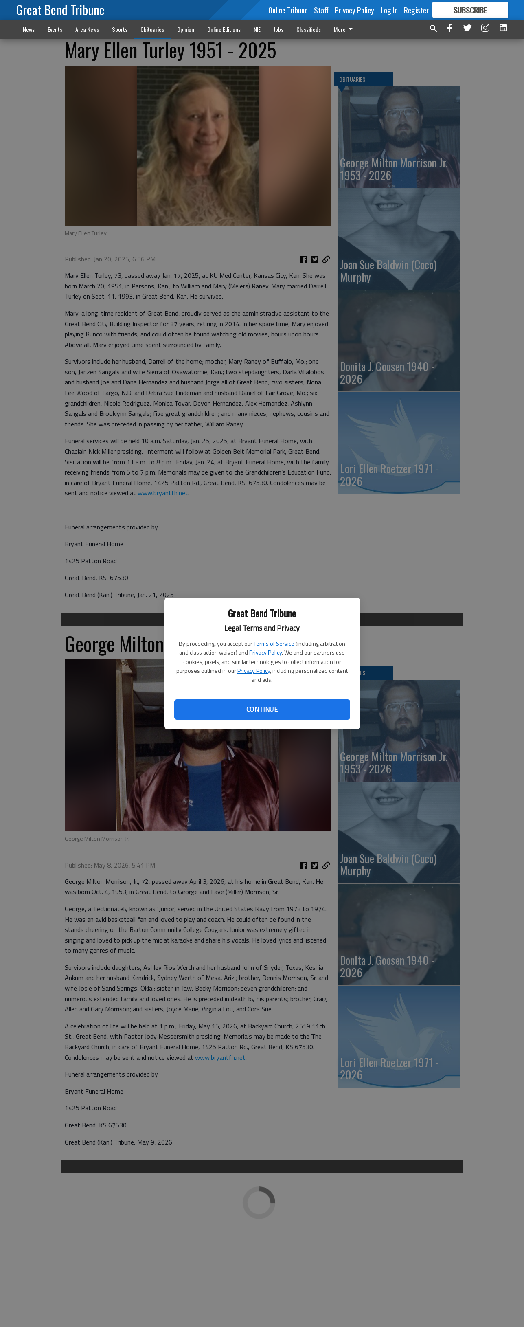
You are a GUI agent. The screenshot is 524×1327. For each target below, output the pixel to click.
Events (55, 29)
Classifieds (308, 29)
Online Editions (224, 29)
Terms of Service (274, 643)
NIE (257, 29)
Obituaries (152, 29)
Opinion (185, 29)
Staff (321, 9)
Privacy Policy (265, 652)
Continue (262, 709)
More (344, 29)
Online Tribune (288, 9)
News (29, 29)
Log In (389, 9)
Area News (87, 29)
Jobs (278, 29)
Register (416, 9)
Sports (119, 29)
